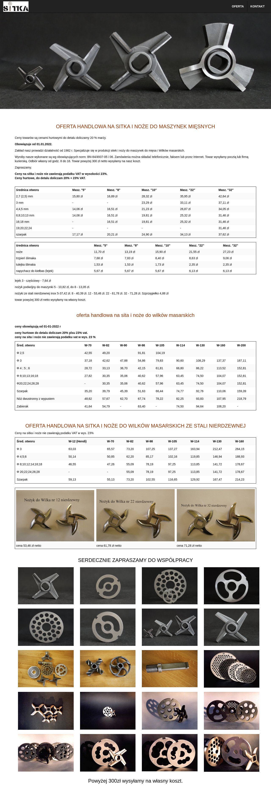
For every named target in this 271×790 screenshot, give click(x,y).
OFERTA (238, 6)
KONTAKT (257, 6)
